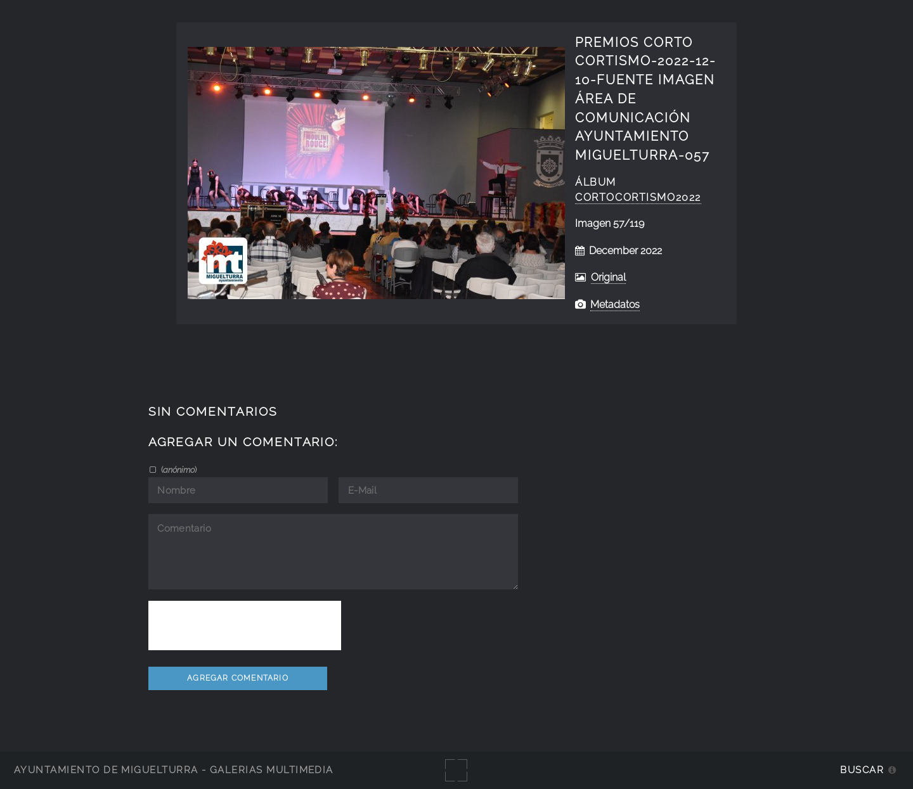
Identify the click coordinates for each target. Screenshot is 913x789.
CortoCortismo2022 (638, 197)
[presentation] (244, 625)
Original (608, 277)
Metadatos (615, 304)
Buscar (862, 769)
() (178, 470)
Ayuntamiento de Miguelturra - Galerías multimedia (173, 769)
